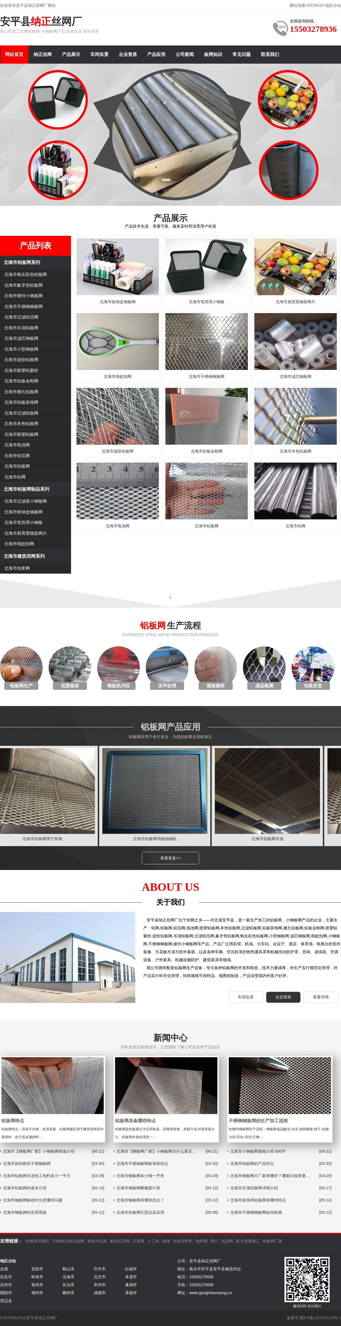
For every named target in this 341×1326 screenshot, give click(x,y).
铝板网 (153, 625)
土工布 (153, 1241)
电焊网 (201, 1241)
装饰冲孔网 (97, 1241)
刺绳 (166, 1241)
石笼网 (138, 1241)
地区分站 (333, 5)
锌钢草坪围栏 (37, 1241)
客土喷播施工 (248, 1241)
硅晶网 (227, 1241)
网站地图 (297, 5)
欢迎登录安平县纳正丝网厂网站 (28, 5)
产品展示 (170, 218)
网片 (214, 1241)
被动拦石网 (120, 1241)
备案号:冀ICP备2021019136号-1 (314, 1318)
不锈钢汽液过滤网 (68, 1241)
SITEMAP (315, 5)
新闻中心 (170, 1037)
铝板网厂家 (272, 1241)
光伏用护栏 (183, 1241)
